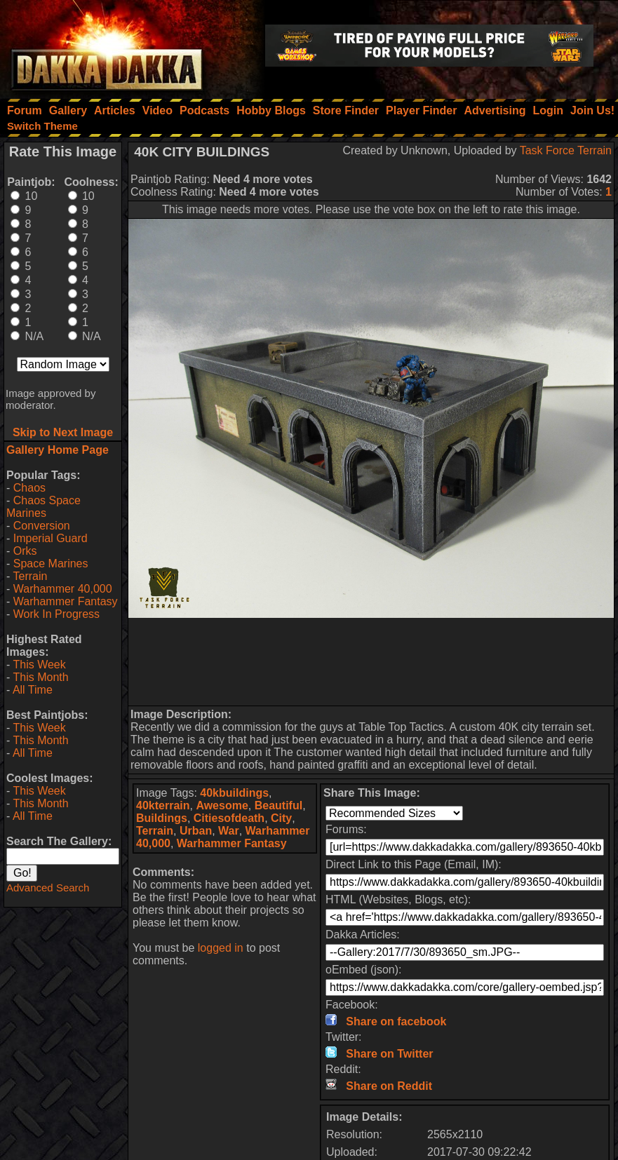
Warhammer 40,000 (62, 589)
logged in (220, 948)
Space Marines (50, 563)
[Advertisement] (371, 662)
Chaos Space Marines (43, 506)
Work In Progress (56, 614)
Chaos (29, 488)
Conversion (41, 526)
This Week (39, 664)
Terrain (30, 576)
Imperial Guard (50, 538)
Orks (25, 551)
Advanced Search (47, 887)
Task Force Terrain (566, 150)
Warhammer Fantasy (65, 601)
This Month (40, 677)
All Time (33, 690)
